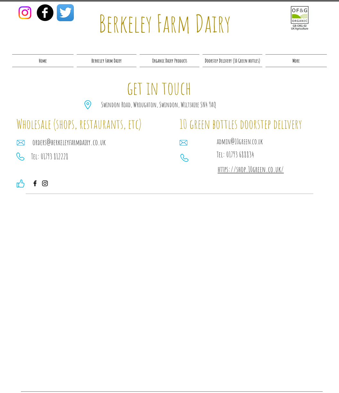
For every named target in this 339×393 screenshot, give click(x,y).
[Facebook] (35, 183)
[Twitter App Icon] (65, 12)
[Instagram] (24, 12)
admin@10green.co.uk (240, 141)
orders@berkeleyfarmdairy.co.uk (69, 142)
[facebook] (45, 12)
